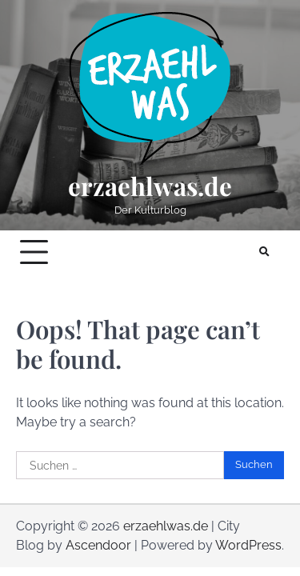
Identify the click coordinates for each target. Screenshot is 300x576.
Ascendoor (98, 545)
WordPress (248, 545)
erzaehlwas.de (150, 186)
